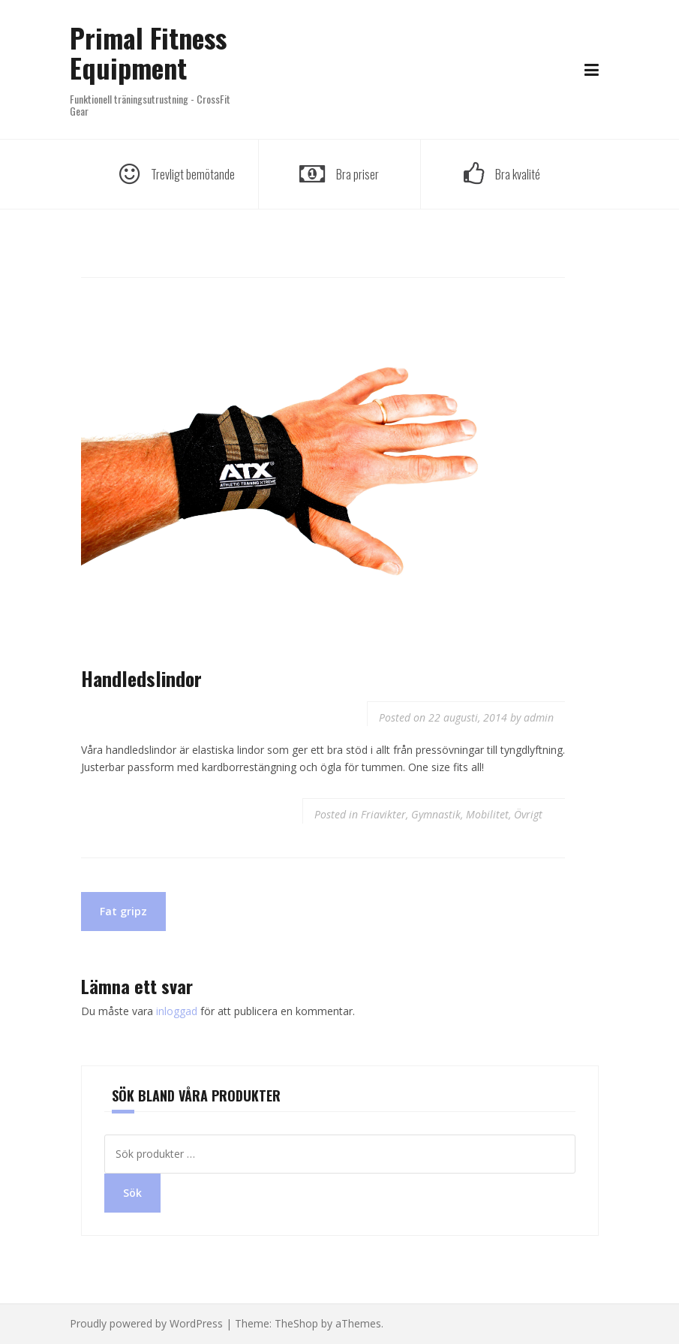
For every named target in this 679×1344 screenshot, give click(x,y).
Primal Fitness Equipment (148, 52)
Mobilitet (487, 814)
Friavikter (383, 814)
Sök (132, 1193)
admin (539, 717)
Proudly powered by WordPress (146, 1323)
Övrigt (528, 814)
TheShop (296, 1323)
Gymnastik (436, 814)
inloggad (176, 1011)
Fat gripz (123, 911)
